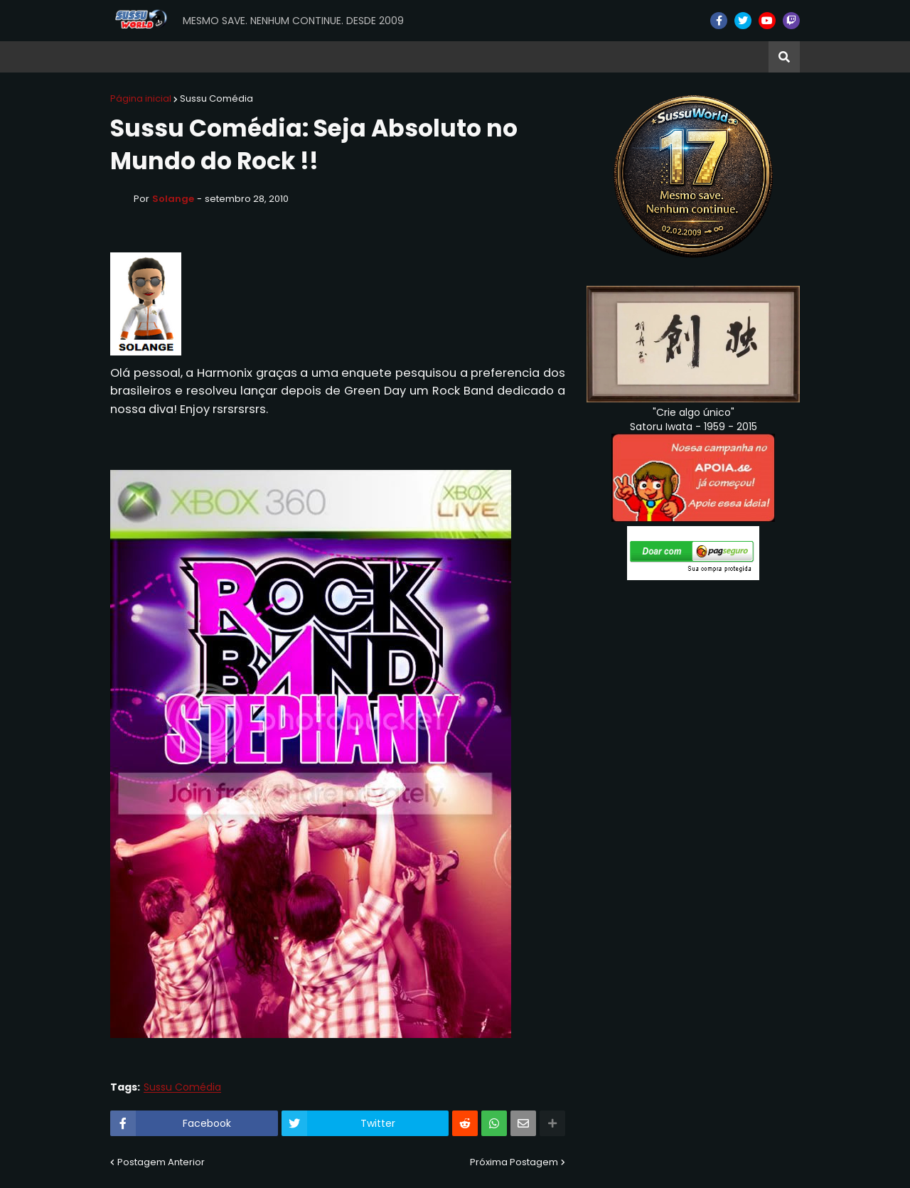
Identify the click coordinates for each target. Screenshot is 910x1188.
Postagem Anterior (161, 1162)
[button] (784, 57)
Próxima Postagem (514, 1162)
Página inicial (140, 98)
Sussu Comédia (216, 98)
